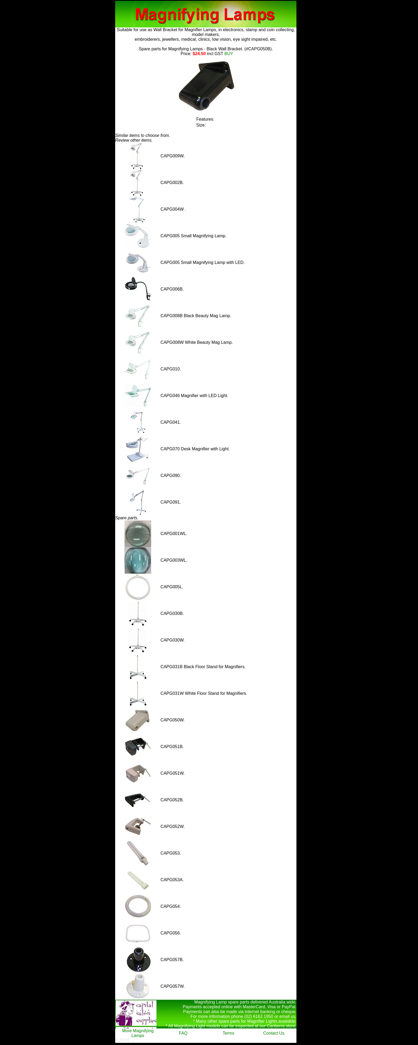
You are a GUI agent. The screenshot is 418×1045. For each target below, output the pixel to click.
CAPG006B (171, 289)
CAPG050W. (172, 720)
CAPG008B (171, 315)
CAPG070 (170, 449)
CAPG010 (170, 369)
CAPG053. (170, 853)
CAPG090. (170, 475)
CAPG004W (172, 209)
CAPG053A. (172, 879)
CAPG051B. (172, 746)
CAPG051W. (172, 773)
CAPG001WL (173, 533)
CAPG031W (172, 693)
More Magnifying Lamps (138, 1033)
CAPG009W (171, 156)
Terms (228, 1033)
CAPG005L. (171, 587)
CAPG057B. (172, 959)
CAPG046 (170, 395)
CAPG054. (170, 906)
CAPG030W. (172, 640)
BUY (227, 53)
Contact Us (273, 1033)
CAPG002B (171, 182)
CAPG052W (171, 826)
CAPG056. (170, 933)
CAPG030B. (172, 613)
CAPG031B (171, 666)
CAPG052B (171, 800)
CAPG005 (170, 236)
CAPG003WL (173, 560)
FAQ (183, 1033)
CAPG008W (172, 342)
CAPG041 (170, 422)
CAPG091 (170, 502)
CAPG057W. (172, 986)
